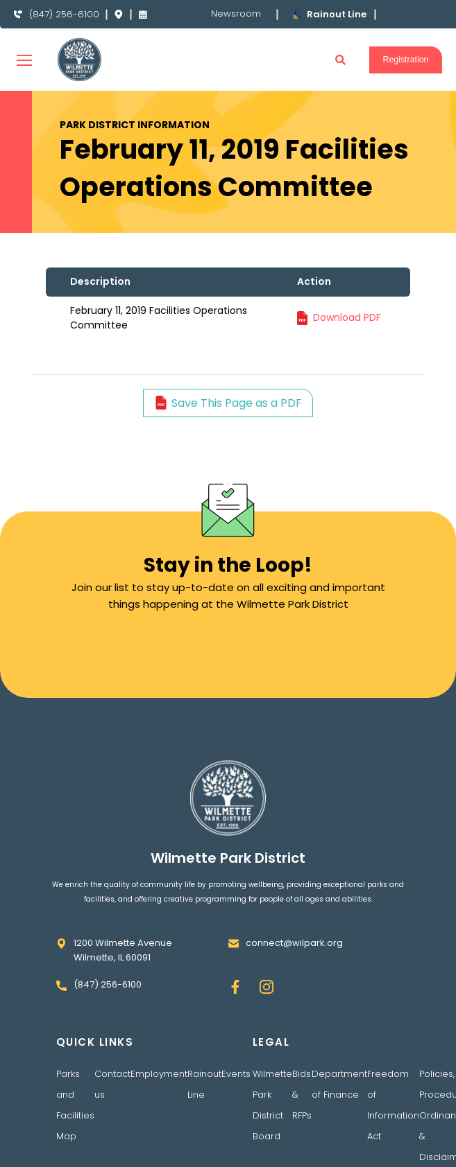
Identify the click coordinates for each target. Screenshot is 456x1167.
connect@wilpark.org (294, 957)
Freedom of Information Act (393, 1119)
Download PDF (347, 332)
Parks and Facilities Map (75, 1119)
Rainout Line (204, 1099)
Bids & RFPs (302, 1109)
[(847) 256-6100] (18, 22)
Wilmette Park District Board (272, 1119)
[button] (337, 74)
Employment (158, 1088)
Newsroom (235, 21)
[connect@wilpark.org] (233, 958)
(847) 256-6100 (65, 21)
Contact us (112, 1099)
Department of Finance (339, 1099)
